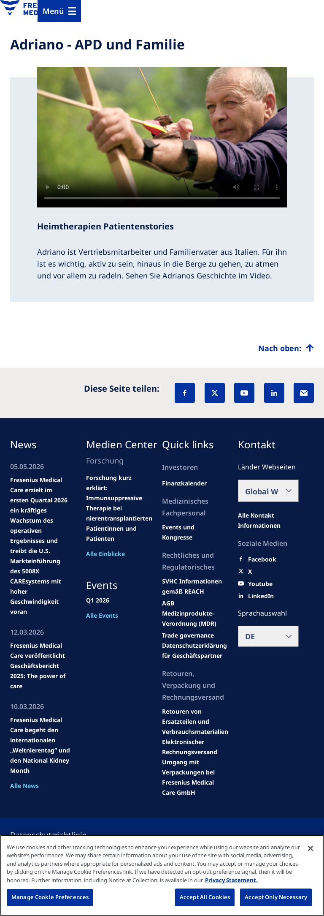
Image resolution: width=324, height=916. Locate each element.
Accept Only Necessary (276, 897)
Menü (53, 11)
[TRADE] (194, 651)
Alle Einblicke (105, 554)
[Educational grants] (168, 603)
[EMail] (304, 393)
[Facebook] (185, 393)
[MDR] (192, 618)
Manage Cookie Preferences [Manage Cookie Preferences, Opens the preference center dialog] (50, 897)
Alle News (24, 786)
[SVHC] (188, 635)
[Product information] (195, 721)
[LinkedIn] (274, 393)
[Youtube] (260, 584)
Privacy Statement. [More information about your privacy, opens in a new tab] (231, 880)
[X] (215, 393)
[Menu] (59, 11)
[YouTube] (244, 393)
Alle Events (102, 615)
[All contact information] (268, 520)
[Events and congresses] (192, 586)
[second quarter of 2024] (184, 483)
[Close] (310, 848)
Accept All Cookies (205, 897)
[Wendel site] (192, 532)
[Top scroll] (286, 348)
